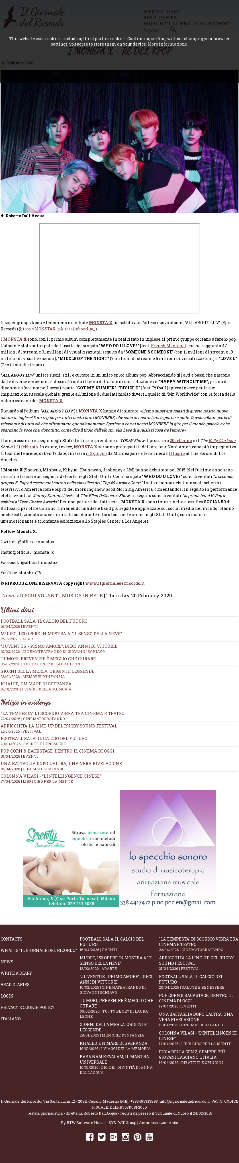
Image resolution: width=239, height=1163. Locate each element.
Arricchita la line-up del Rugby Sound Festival (59, 730)
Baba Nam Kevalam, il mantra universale (119, 1068)
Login (7, 1000)
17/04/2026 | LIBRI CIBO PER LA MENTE (37, 785)
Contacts (12, 943)
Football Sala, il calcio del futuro (44, 742)
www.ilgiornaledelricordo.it (115, 587)
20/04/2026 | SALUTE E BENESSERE (33, 747)
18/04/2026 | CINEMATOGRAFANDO (33, 772)
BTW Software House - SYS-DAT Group (101, 1126)
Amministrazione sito (158, 1126)
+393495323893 (144, 1105)
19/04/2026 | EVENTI (19, 760)
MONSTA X (101, 326)
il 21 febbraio (25, 450)
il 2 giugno (96, 457)
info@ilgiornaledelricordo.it (185, 1105)
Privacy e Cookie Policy (28, 1011)
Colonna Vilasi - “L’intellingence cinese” (51, 780)
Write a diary (16, 977)
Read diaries (15, 988)
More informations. (168, 44)
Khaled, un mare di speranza (119, 1050)
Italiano (11, 1022)
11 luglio (177, 457)
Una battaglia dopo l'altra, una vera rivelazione (61, 767)
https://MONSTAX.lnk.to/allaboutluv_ (57, 333)
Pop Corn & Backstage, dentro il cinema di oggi (57, 755)
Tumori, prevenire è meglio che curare (119, 1012)
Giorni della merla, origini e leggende (119, 1034)
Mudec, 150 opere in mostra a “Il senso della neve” (119, 640)
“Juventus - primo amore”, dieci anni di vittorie (119, 988)
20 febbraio (181, 444)
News (8, 599)
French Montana (168, 349)
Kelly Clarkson (222, 444)
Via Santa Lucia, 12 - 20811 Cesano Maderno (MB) (85, 1105)
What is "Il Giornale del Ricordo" (39, 954)
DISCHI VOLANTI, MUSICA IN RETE (61, 599)
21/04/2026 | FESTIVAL (21, 735)
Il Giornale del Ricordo (21, 1105)
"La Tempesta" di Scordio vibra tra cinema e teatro (62, 717)
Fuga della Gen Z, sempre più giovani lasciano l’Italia (198, 1061)
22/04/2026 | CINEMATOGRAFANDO (33, 722)
